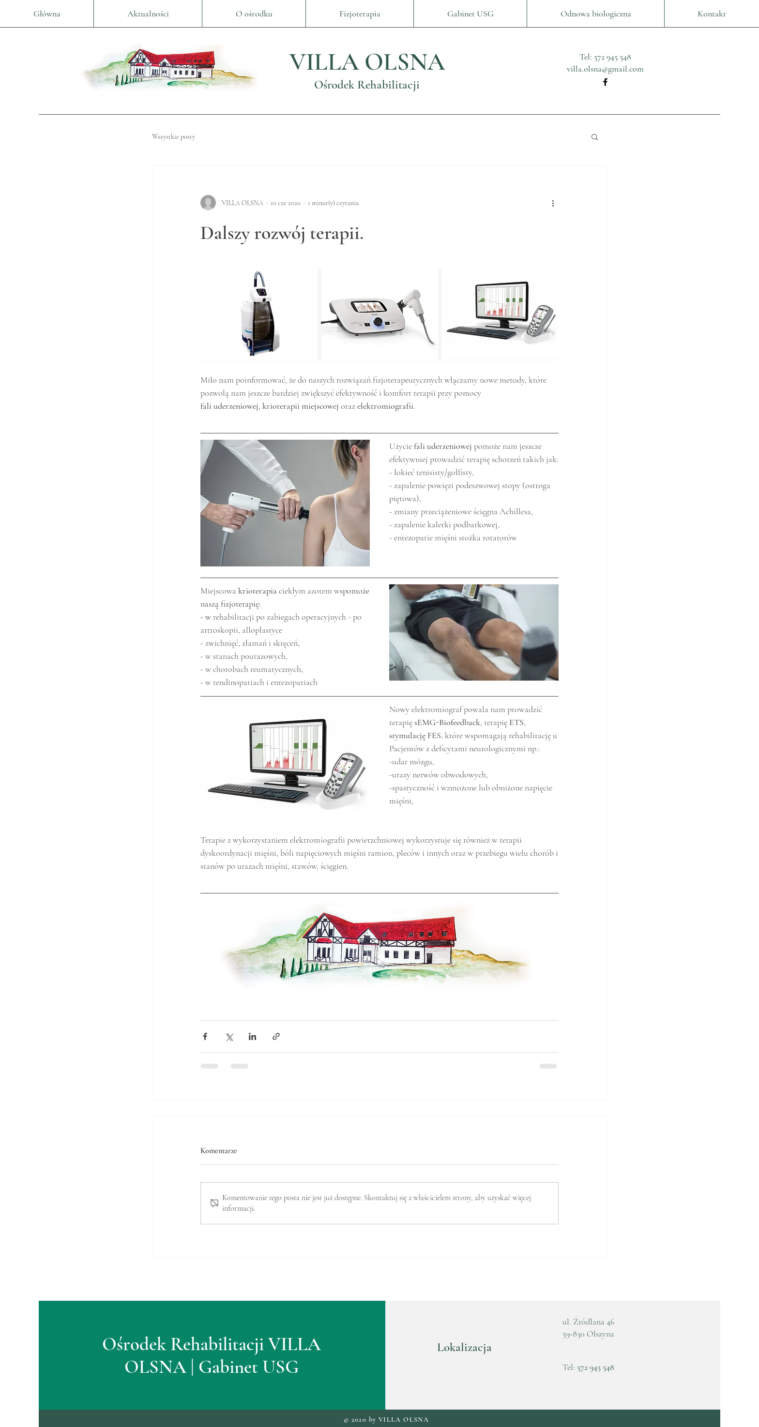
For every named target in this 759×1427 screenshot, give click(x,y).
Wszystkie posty (173, 137)
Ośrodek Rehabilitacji (367, 84)
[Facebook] (605, 82)
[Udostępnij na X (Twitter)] (228, 1036)
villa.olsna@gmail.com (605, 68)
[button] (594, 136)
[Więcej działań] (553, 202)
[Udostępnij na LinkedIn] (252, 1036)
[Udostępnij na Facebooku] (205, 1036)
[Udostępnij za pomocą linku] (276, 1036)
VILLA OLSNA (367, 62)
